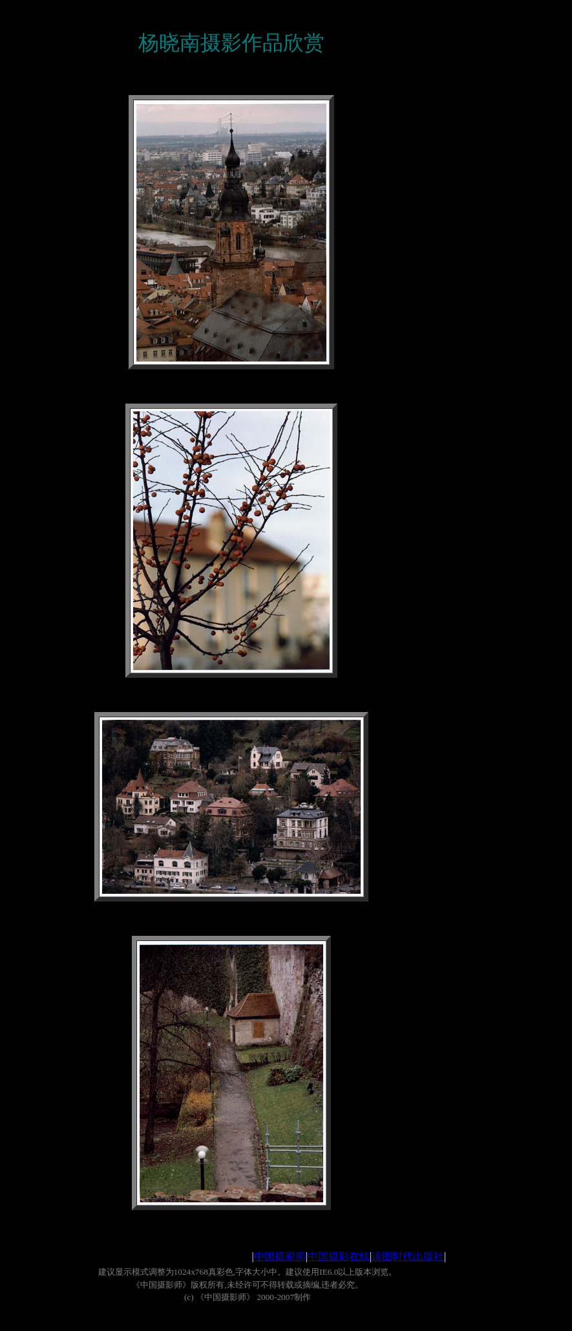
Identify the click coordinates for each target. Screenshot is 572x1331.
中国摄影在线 (339, 1256)
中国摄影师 (280, 1256)
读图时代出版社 (408, 1256)
